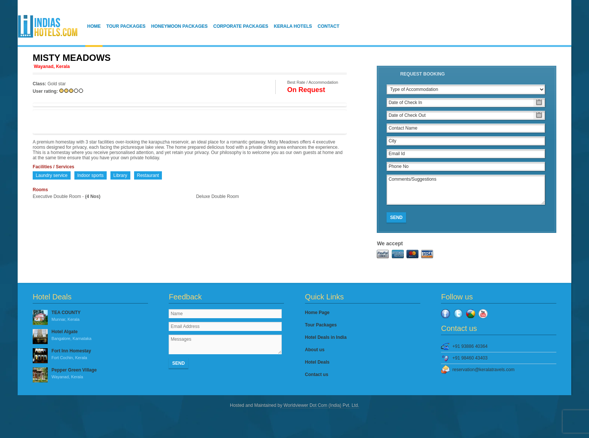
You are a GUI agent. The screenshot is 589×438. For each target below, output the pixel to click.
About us (315, 349)
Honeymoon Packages (179, 26)
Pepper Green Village (90, 373)
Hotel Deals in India (326, 337)
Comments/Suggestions (466, 190)
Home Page (317, 312)
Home (94, 26)
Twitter (458, 313)
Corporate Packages (240, 26)
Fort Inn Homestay (90, 354)
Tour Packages (125, 26)
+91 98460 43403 (470, 358)
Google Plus (470, 313)
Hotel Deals (317, 362)
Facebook (445, 313)
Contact (329, 26)
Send (396, 217)
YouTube (483, 313)
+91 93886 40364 (470, 346)
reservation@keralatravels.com (483, 369)
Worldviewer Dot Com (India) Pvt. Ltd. (320, 405)
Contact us (316, 374)
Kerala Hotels (293, 26)
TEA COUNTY (90, 316)
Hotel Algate (90, 335)
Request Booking (422, 74)
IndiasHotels (48, 26)
